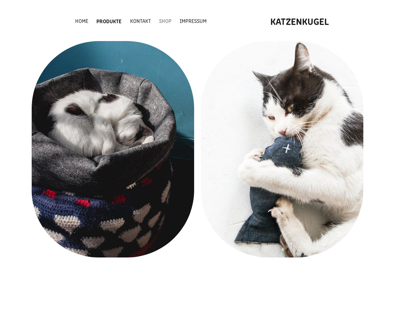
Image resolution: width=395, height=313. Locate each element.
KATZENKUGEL (299, 21)
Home (81, 20)
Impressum (193, 20)
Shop (165, 20)
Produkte (109, 21)
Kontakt (140, 20)
